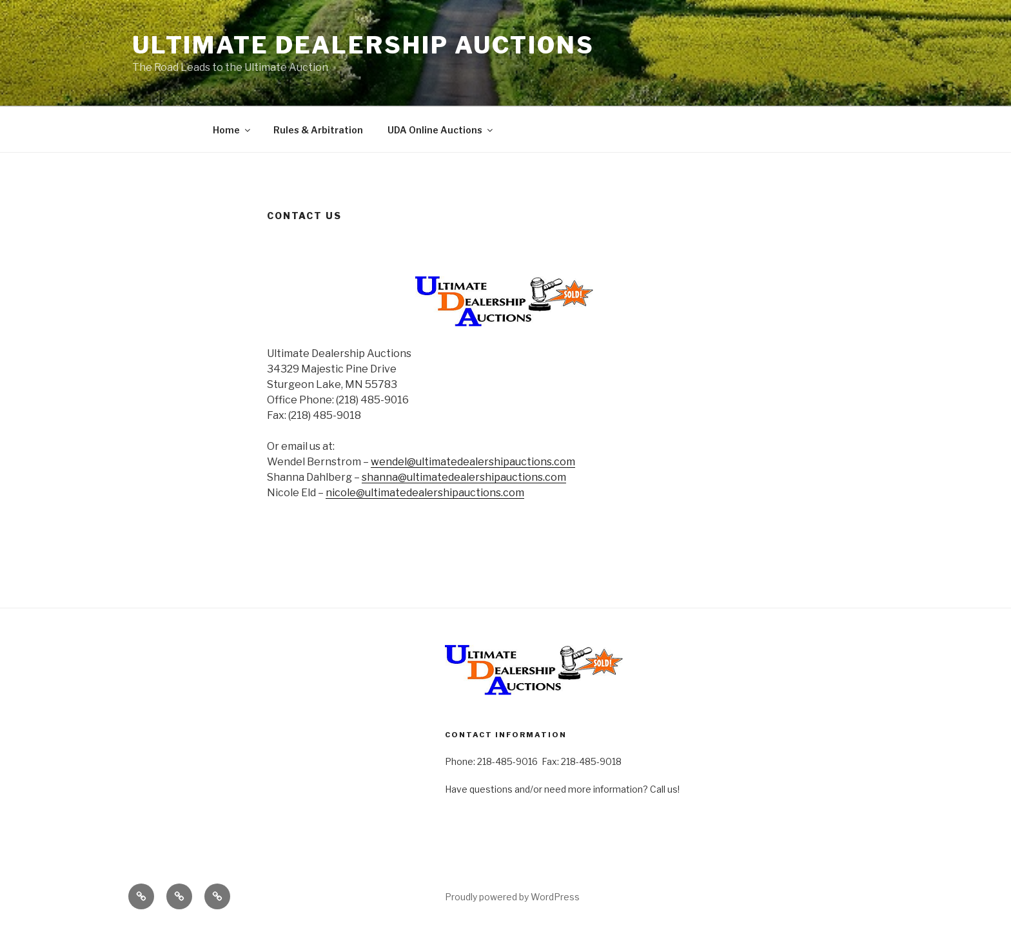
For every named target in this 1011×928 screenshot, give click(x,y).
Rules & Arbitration (318, 129)
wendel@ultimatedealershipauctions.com (473, 462)
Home (232, 129)
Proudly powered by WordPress (512, 896)
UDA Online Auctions (441, 129)
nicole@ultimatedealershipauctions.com (425, 493)
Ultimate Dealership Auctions (363, 45)
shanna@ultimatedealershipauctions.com (464, 477)
